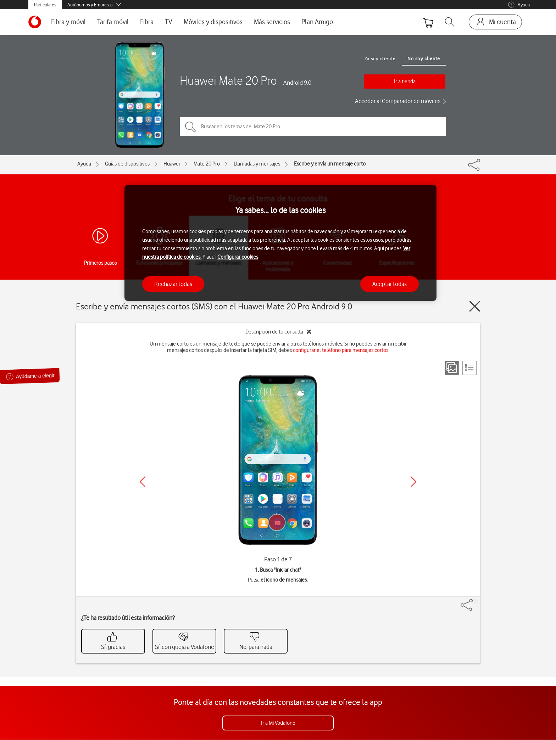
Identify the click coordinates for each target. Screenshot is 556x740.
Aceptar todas (389, 283)
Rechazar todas (173, 283)
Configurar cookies (237, 257)
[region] (280, 243)
